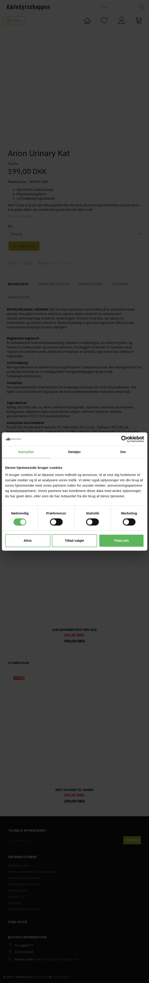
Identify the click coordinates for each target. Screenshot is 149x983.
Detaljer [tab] (74, 452)
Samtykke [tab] (26, 452)
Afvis (28, 540)
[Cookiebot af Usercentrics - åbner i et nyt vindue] (124, 439)
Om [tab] (123, 452)
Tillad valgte (74, 540)
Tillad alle (121, 540)
